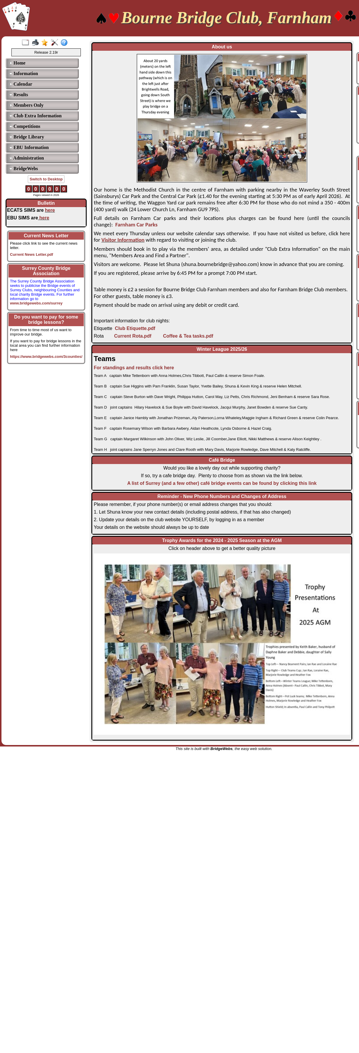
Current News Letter (46, 235)
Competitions (24, 126)
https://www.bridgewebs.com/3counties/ (46, 356)
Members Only (26, 105)
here (50, 210)
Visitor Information (122, 239)
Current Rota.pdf (132, 335)
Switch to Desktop (46, 179)
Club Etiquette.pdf (135, 328)
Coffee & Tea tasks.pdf (188, 335)
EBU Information (29, 147)
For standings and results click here (134, 367)
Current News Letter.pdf (31, 254)
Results (18, 94)
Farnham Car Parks (136, 224)
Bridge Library (26, 136)
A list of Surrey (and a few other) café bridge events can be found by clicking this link (222, 483)
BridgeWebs (23, 168)
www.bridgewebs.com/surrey (36, 301)
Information (23, 73)
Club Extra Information (35, 115)
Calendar (20, 84)
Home (17, 62)
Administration (26, 157)
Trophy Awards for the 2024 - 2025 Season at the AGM (222, 540)
